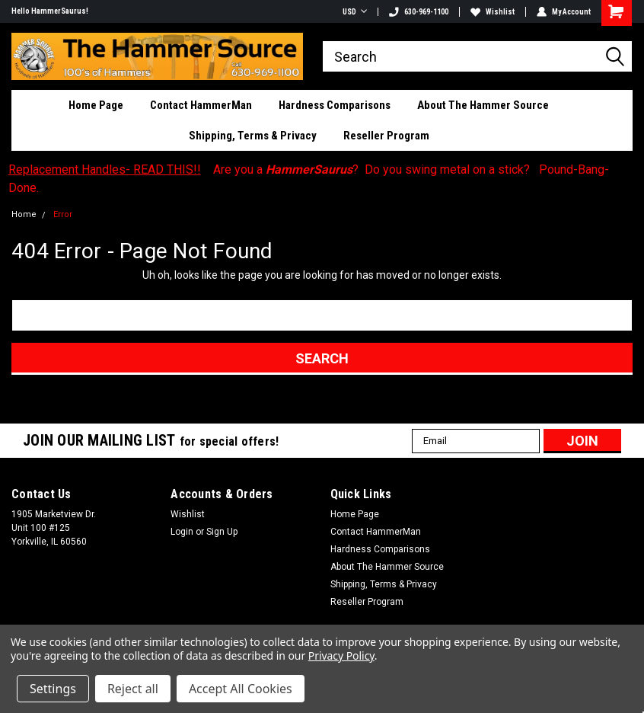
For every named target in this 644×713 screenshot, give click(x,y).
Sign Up (222, 531)
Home (24, 214)
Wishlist (492, 12)
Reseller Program (386, 135)
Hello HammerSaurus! (49, 11)
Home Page (96, 105)
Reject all (132, 688)
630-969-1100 (418, 12)
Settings (53, 688)
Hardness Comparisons (335, 105)
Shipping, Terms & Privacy (253, 135)
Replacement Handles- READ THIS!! (104, 169)
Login (182, 531)
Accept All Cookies (240, 688)
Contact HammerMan (201, 105)
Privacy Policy (341, 655)
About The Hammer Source (483, 105)
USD (355, 12)
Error (62, 214)
